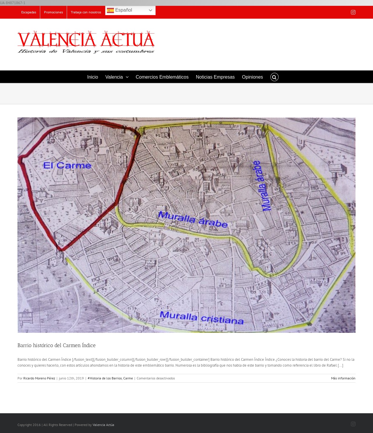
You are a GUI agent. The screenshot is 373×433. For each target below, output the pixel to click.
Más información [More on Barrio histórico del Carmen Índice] (343, 378)
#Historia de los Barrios (105, 378)
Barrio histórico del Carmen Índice (56, 345)
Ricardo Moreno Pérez (39, 378)
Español (119, 10)
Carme (128, 378)
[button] (274, 76)
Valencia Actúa (103, 425)
